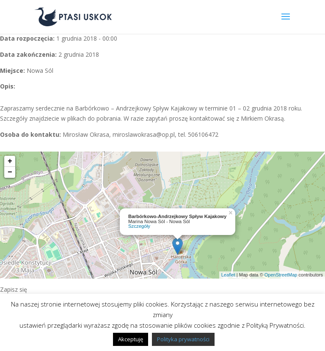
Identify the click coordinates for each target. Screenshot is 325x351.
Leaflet (228, 274)
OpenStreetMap (280, 274)
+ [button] (10, 161)
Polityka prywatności (183, 339)
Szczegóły (139, 226)
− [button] (10, 172)
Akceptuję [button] (130, 339)
